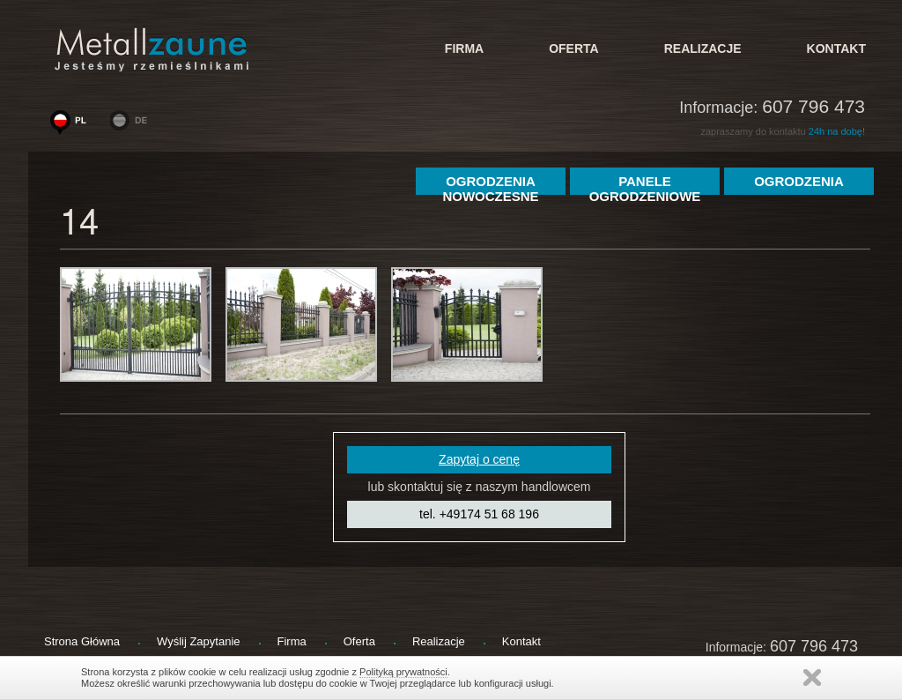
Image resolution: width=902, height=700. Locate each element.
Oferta (574, 48)
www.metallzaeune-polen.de (132, 124)
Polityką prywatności (403, 671)
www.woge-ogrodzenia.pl (72, 124)
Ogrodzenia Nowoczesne (490, 184)
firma (464, 48)
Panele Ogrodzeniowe (645, 184)
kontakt (836, 48)
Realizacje (703, 48)
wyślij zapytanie (198, 641)
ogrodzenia (799, 181)
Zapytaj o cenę (479, 459)
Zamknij (812, 677)
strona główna (82, 641)
